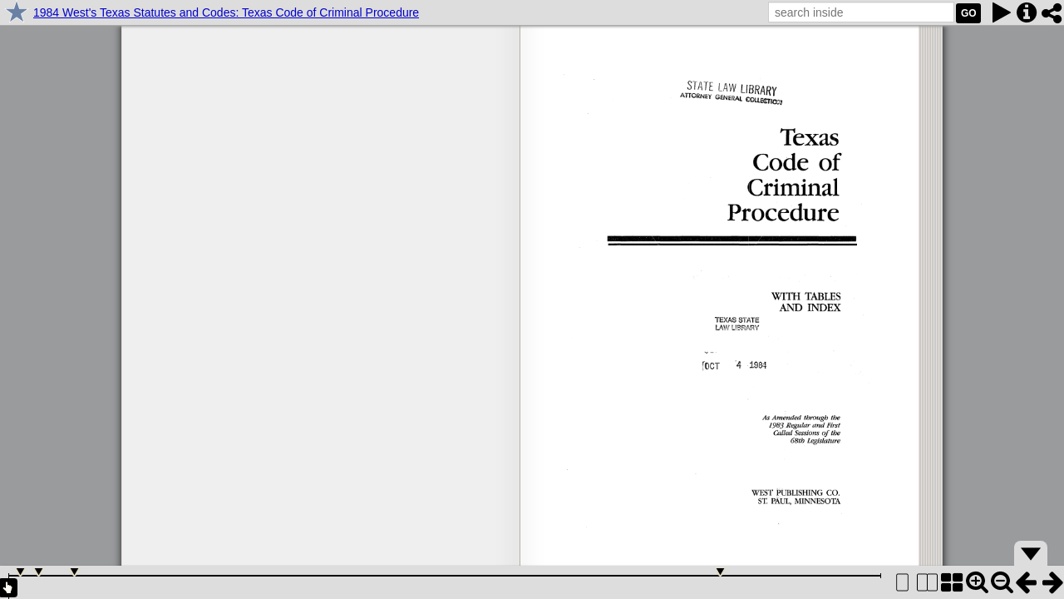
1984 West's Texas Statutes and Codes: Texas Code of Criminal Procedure (226, 12)
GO (969, 13)
